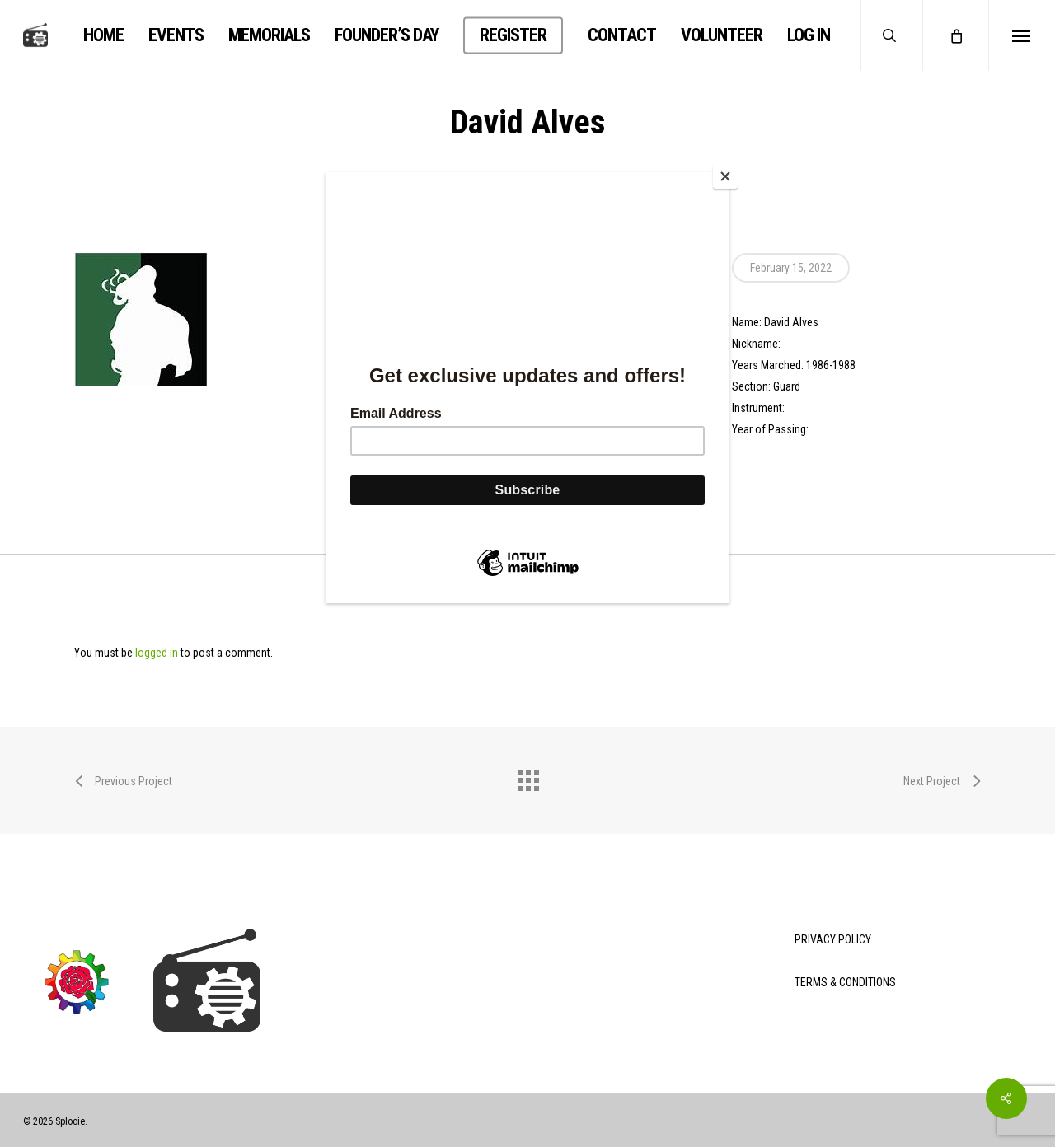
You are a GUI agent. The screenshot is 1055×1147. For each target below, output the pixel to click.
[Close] (725, 176)
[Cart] (955, 35)
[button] (1021, 35)
